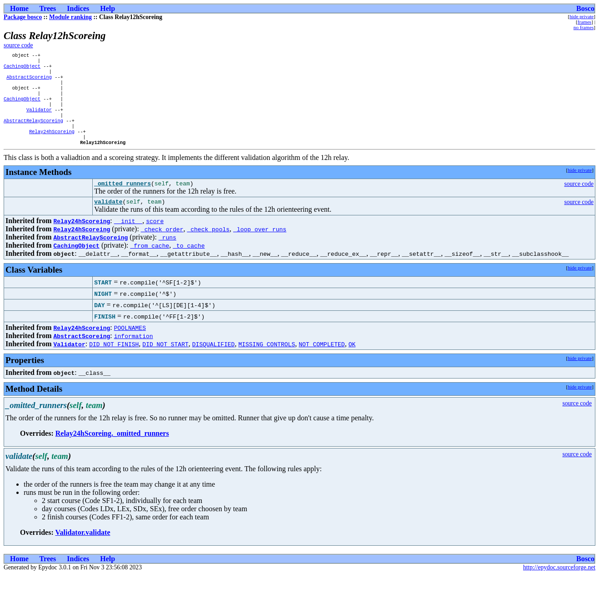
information (133, 354)
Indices (78, 8)
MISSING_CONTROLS (266, 362)
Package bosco (23, 17)
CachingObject (22, 68)
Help (107, 8)
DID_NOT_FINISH (114, 362)
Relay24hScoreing (52, 145)
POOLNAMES (130, 346)
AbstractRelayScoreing (33, 132)
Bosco (585, 8)
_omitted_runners (122, 200)
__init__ (128, 239)
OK (352, 362)
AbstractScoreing (29, 81)
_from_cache (149, 263)
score (155, 239)
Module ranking (70, 17)
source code (18, 45)
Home (19, 8)
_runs (167, 255)
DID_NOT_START (165, 362)
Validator (39, 119)
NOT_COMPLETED (321, 362)
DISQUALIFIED (213, 362)
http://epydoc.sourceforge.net (559, 585)
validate (108, 219)
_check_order (162, 247)
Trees (48, 8)
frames (584, 22)
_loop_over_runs (259, 247)
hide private (581, 16)
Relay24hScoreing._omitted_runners (112, 451)
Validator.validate (82, 550)
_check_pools (208, 247)
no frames (584, 27)
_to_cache (189, 263)
